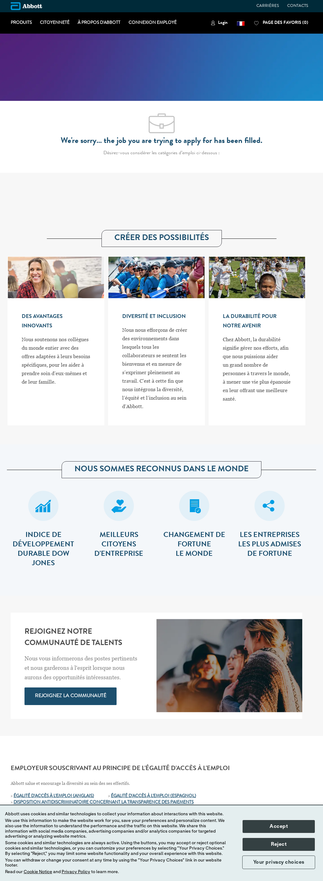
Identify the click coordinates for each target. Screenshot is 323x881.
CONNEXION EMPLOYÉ (153, 23)
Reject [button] (279, 844)
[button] (241, 23)
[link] (219, 23)
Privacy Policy (76, 872)
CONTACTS (297, 6)
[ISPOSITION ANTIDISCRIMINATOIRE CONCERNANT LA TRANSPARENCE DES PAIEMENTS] (105, 802)
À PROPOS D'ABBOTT (99, 23)
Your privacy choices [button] (278, 862)
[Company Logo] (26, 6)
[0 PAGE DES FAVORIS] (281, 23)
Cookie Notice (38, 872)
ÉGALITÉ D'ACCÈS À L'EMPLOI (140, 796)
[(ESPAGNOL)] (183, 796)
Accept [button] (279, 826)
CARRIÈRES (267, 6)
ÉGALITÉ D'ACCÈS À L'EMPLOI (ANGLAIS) (54, 796)
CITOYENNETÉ (54, 23)
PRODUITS (21, 23)
